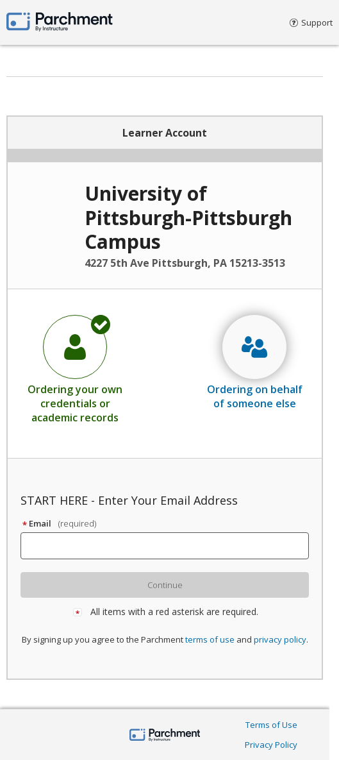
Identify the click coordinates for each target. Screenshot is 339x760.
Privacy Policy (271, 744)
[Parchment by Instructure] (165, 736)
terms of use (210, 639)
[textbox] (170, 546)
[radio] (75, 369)
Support (311, 22)
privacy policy (280, 639)
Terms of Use (271, 724)
